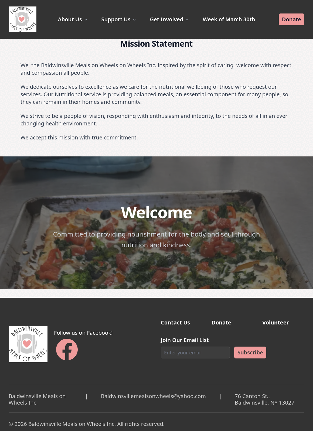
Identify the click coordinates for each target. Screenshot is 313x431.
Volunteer (275, 322)
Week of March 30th (229, 19)
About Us (73, 19)
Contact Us (175, 322)
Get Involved (170, 19)
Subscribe (250, 352)
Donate (291, 19)
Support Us (119, 19)
